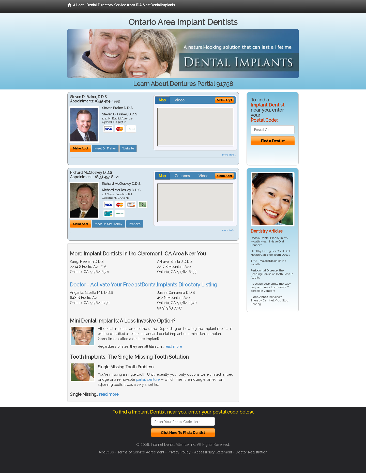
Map (162, 100)
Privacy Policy (179, 452)
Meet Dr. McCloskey (109, 224)
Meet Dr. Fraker (105, 148)
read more (173, 346)
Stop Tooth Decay (278, 254)
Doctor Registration (251, 452)
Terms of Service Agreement (140, 452)
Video (180, 100)
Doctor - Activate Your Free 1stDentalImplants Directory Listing (143, 285)
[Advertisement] (273, 355)
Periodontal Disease (264, 270)
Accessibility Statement (213, 452)
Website (128, 148)
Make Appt (80, 148)
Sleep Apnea (259, 297)
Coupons (182, 176)
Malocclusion (269, 261)
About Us (106, 452)
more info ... (229, 154)
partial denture (148, 379)
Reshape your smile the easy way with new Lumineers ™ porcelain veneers (271, 287)
